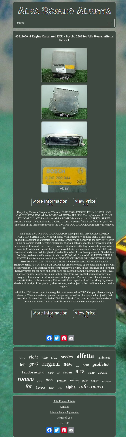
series (67, 356)
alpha (71, 387)
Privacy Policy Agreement (64, 412)
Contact (64, 406)
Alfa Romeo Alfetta (64, 401)
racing (74, 380)
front (49, 379)
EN (61, 423)
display (95, 380)
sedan (67, 372)
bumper (40, 387)
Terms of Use (64, 417)
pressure (61, 380)
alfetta (85, 355)
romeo (26, 378)
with (60, 388)
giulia (39, 381)
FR (67, 423)
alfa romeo (91, 386)
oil (58, 373)
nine (45, 357)
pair (84, 380)
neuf (86, 365)
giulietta (101, 364)
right (33, 356)
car (77, 366)
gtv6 (33, 364)
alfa (80, 371)
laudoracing (32, 373)
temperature (106, 381)
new (68, 364)
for (29, 386)
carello (22, 358)
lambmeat (103, 357)
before (54, 358)
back (51, 372)
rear (91, 372)
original (51, 363)
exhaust (102, 372)
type (51, 387)
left (23, 364)
